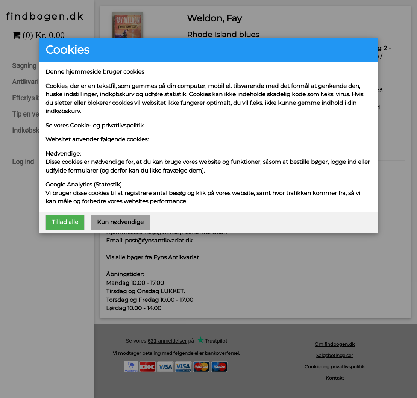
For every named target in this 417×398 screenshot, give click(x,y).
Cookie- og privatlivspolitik (107, 125)
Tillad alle (65, 221)
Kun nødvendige (120, 221)
